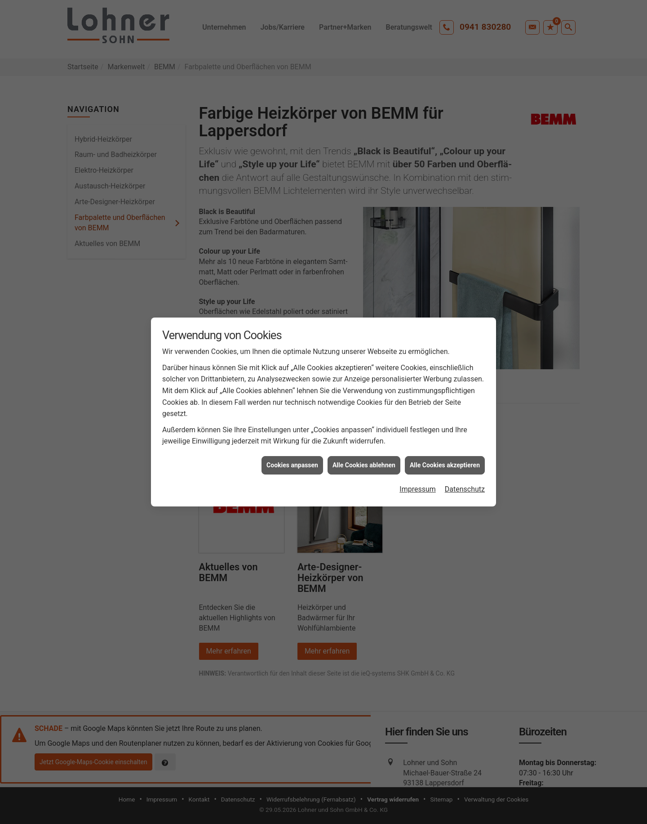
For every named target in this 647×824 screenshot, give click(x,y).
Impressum (417, 489)
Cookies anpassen (292, 465)
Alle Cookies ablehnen (363, 465)
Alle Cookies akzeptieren (445, 465)
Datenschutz (465, 489)
